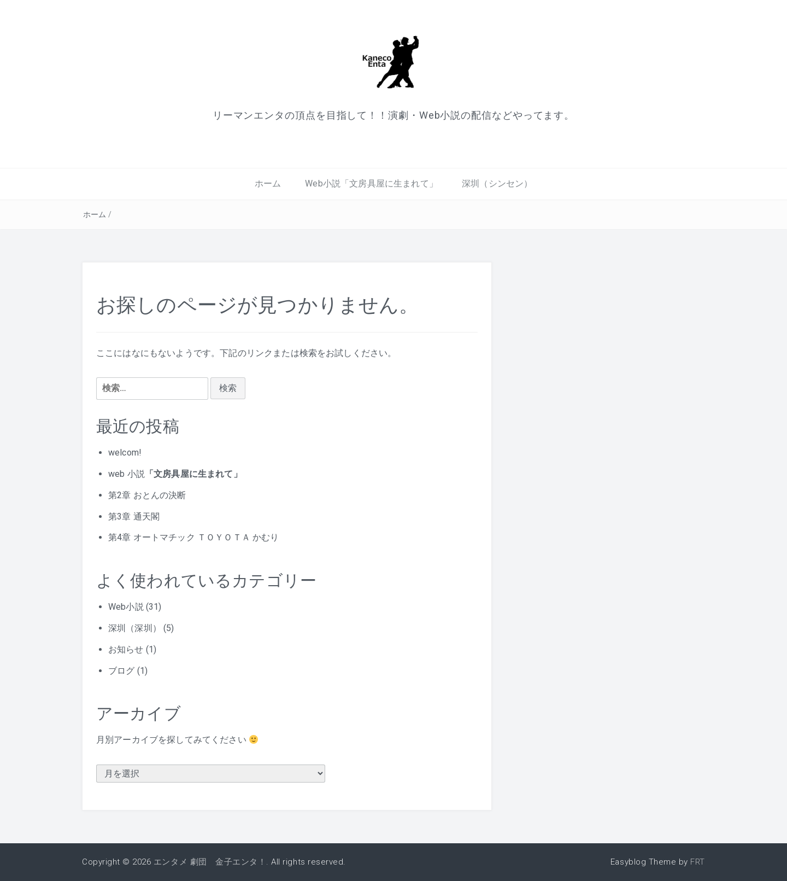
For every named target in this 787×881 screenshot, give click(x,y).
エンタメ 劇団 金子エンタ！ (210, 862)
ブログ (121, 671)
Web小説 (126, 607)
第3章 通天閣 (134, 516)
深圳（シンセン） (497, 183)
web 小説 (175, 474)
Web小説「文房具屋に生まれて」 (371, 183)
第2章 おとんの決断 (147, 495)
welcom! (125, 452)
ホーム (268, 183)
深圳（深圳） (134, 628)
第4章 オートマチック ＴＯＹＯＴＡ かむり (193, 537)
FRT (697, 862)
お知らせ (126, 649)
